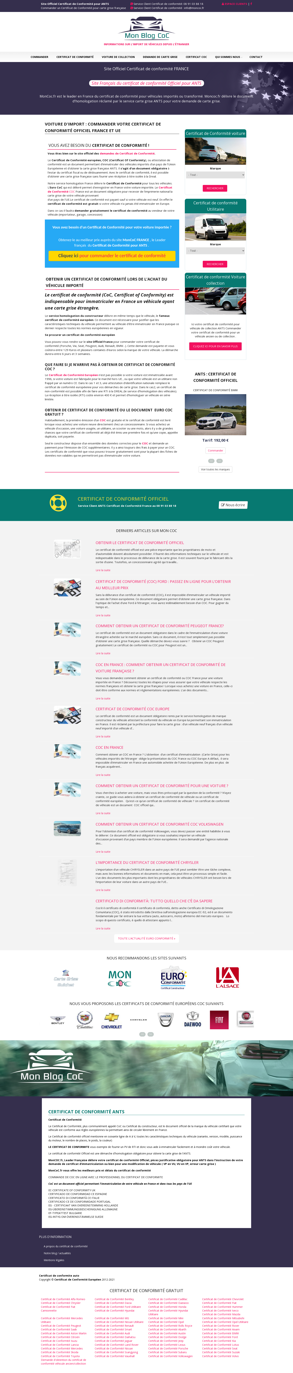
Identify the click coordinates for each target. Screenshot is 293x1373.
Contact (256, 57)
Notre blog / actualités (57, 1253)
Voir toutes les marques (215, 469)
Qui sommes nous (227, 57)
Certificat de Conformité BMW (215, 390)
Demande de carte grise (160, 57)
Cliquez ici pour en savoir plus (215, 346)
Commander (39, 57)
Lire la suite (103, 596)
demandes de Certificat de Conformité (127, 153)
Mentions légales (54, 1260)
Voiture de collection (118, 57)
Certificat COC (196, 57)
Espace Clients (236, 4)
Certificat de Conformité (75, 57)
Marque (215, 168)
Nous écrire (233, 505)
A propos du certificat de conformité (66, 1246)
